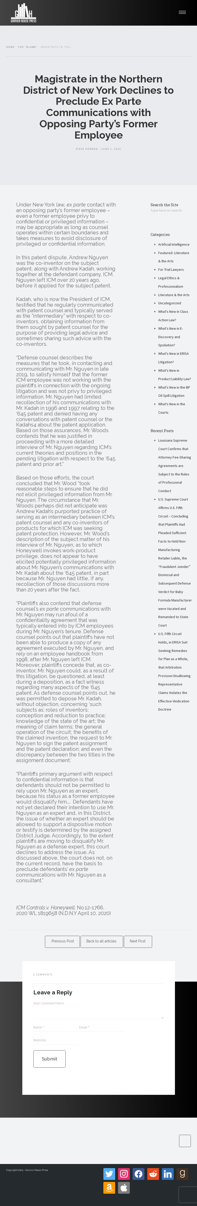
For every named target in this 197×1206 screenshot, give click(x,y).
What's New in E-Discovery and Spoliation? (170, 337)
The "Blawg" (27, 47)
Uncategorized (169, 303)
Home (10, 47)
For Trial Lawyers (171, 269)
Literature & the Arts (174, 295)
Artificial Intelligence (174, 244)
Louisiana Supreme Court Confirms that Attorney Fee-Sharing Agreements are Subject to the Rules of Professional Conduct (174, 465)
